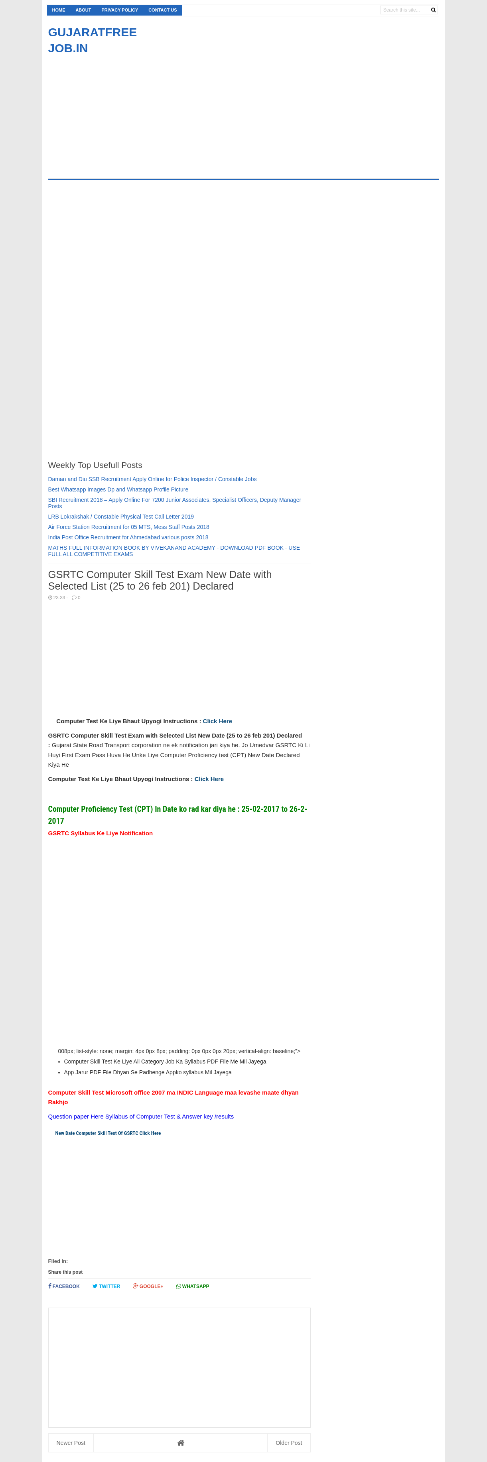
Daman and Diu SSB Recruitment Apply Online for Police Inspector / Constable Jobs (152, 479)
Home (58, 10)
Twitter (106, 1286)
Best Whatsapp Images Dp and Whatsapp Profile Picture (118, 489)
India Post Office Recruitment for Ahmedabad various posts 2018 (128, 537)
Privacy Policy (119, 10)
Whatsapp (192, 1286)
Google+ (148, 1286)
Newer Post (71, 1443)
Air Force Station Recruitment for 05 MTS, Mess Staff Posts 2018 (128, 527)
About (83, 10)
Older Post (289, 1443)
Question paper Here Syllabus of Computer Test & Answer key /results (141, 1116)
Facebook (64, 1286)
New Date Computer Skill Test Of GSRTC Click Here (108, 1133)
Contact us (162, 10)
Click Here (217, 721)
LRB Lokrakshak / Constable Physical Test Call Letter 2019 (121, 516)
